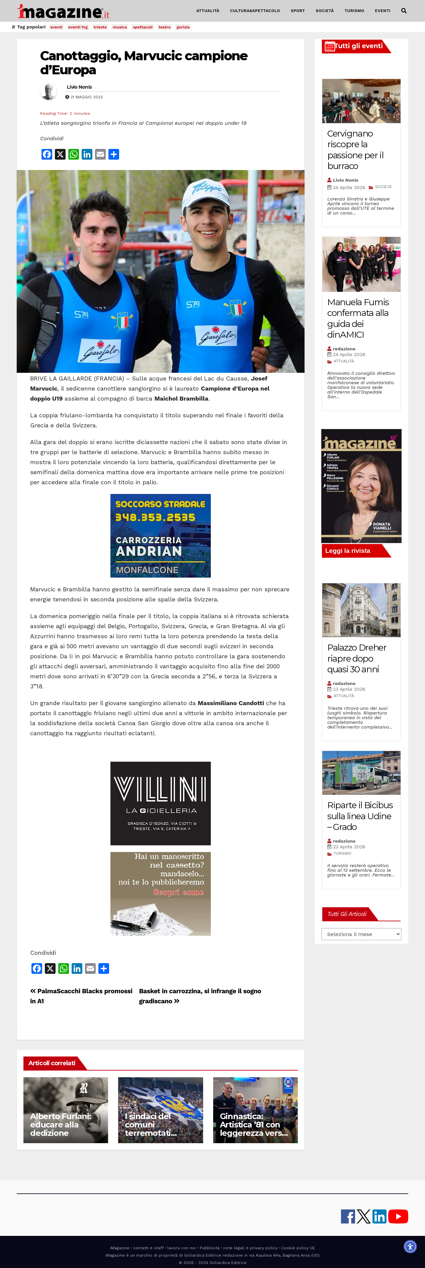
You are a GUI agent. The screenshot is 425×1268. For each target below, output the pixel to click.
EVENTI (383, 10)
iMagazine (120, 1248)
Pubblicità (210, 1248)
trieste (100, 27)
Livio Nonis (79, 87)
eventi (56, 27)
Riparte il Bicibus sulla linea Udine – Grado (360, 816)
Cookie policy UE (298, 1248)
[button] (404, 11)
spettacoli (143, 27)
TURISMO (354, 10)
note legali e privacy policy (250, 1248)
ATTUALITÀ (208, 10)
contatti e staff (148, 1248)
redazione (344, 348)
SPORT (298, 10)
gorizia (183, 27)
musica (120, 27)
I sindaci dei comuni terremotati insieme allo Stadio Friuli (148, 1133)
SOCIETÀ (325, 10)
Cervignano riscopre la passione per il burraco (355, 150)
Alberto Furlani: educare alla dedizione (60, 1124)
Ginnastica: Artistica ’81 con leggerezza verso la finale (253, 1128)
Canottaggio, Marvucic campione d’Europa (143, 63)
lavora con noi (181, 1248)
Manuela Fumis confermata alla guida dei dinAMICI (358, 318)
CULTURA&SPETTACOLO (255, 10)
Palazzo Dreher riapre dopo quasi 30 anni (357, 658)
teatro (165, 27)
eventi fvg (78, 27)
